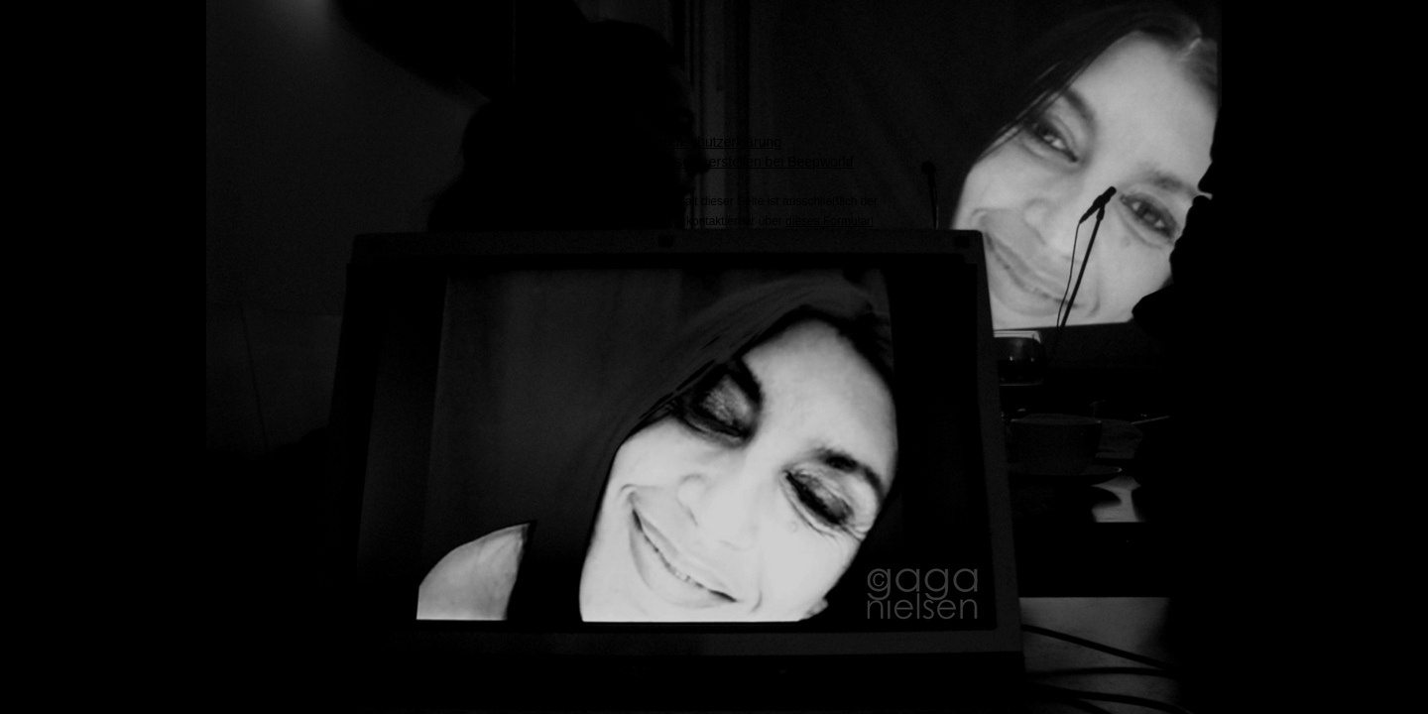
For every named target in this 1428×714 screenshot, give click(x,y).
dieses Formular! (829, 221)
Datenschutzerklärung (714, 142)
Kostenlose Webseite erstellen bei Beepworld (714, 162)
